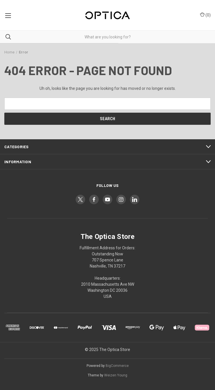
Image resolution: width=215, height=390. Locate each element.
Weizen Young (115, 375)
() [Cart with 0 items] (205, 14)
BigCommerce (117, 366)
